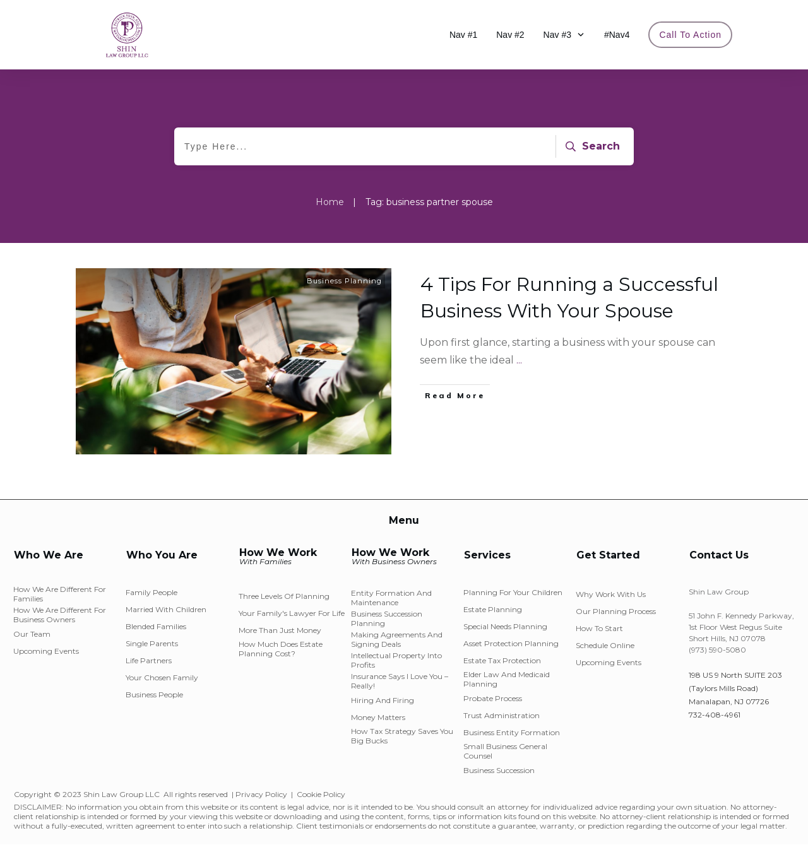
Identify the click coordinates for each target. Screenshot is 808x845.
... (519, 360)
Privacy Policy (261, 794)
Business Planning (344, 280)
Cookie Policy (321, 794)
